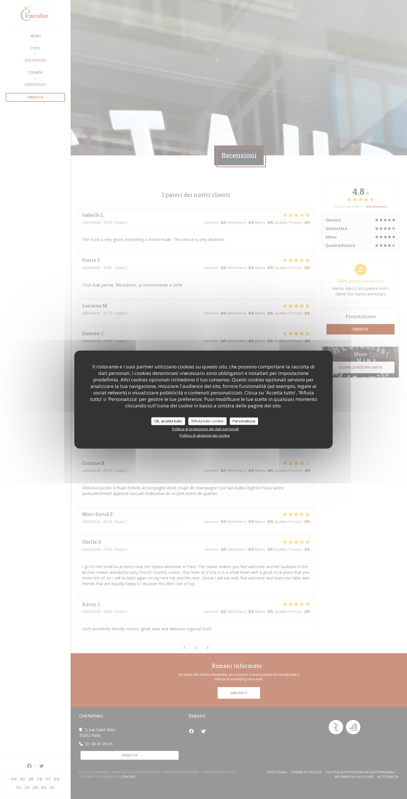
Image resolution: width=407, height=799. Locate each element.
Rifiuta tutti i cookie (207, 421)
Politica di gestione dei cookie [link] (204, 435)
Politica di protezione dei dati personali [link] (205, 428)
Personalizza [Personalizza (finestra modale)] (244, 421)
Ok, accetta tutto (168, 421)
